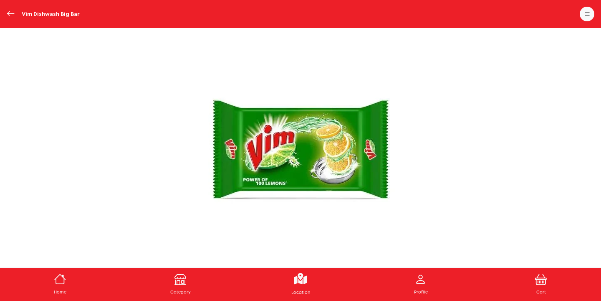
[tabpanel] (300, 149)
